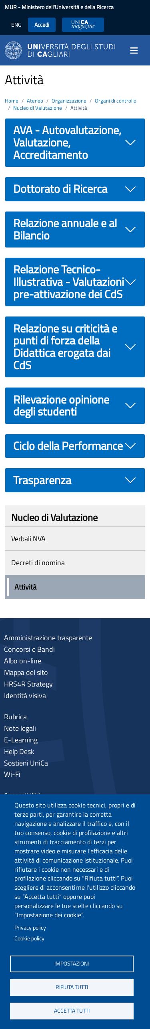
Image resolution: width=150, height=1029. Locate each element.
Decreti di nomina (38, 562)
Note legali (20, 728)
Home (11, 101)
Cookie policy (29, 938)
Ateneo (35, 101)
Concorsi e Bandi (29, 649)
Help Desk (19, 751)
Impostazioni (71, 964)
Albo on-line (22, 660)
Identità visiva (25, 695)
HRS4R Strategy (28, 684)
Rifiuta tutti (72, 987)
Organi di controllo (115, 101)
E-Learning (21, 739)
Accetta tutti (72, 1011)
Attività (25, 587)
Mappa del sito (26, 672)
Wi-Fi (12, 774)
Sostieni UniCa (26, 763)
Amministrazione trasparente (48, 637)
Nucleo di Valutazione (37, 108)
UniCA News (83, 24)
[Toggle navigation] (136, 50)
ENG (16, 24)
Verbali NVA (28, 538)
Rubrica (15, 716)
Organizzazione (69, 101)
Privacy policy (30, 928)
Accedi (41, 24)
